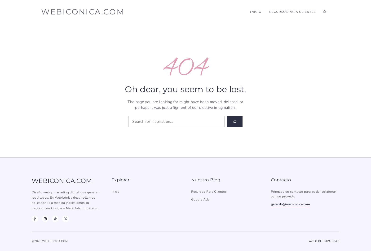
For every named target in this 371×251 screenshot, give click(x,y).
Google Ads (200, 199)
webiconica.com (83, 11)
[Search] (235, 121)
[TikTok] (55, 219)
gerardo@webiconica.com (290, 204)
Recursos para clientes (209, 191)
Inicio (255, 12)
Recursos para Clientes (292, 12)
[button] (324, 11)
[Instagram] (45, 219)
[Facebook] (35, 219)
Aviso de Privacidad (324, 241)
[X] (65, 219)
